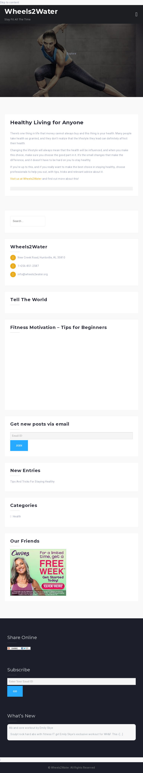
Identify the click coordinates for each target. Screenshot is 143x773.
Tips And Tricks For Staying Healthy (32, 481)
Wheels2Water (31, 11)
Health (17, 516)
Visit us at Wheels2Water (26, 178)
